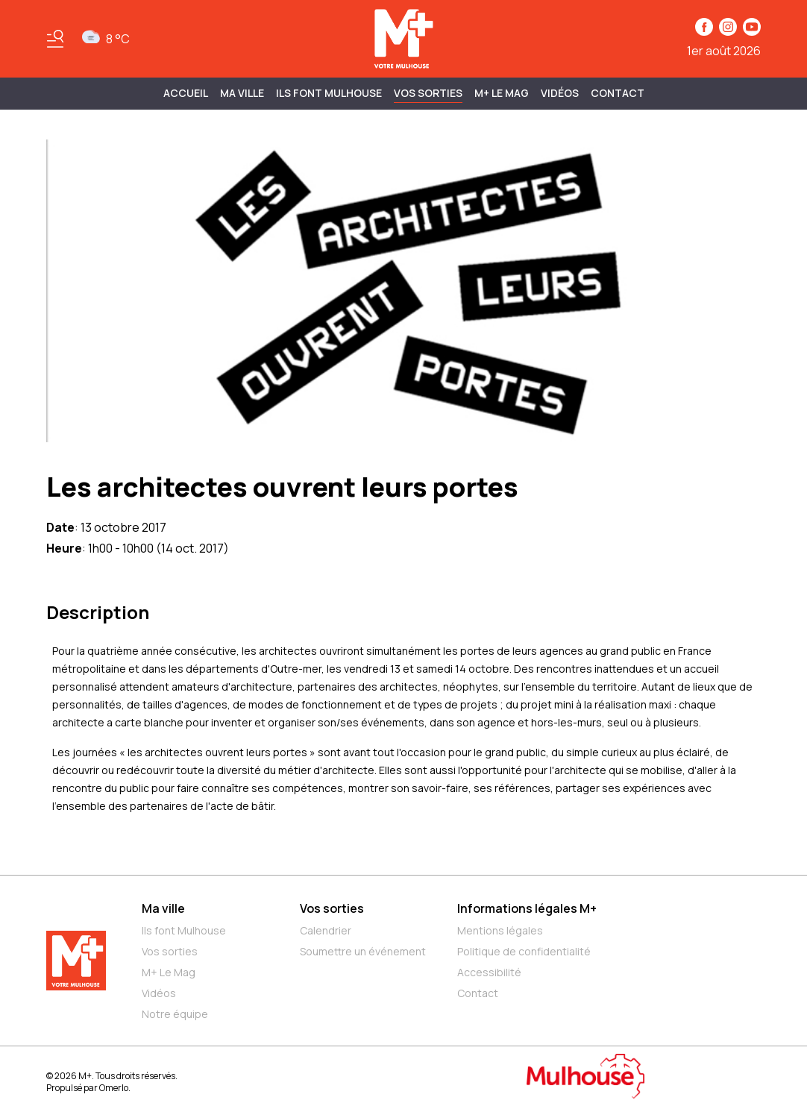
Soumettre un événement (363, 951)
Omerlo (113, 1087)
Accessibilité (489, 972)
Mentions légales (500, 930)
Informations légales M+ (527, 908)
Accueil (185, 93)
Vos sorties (428, 93)
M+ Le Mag (501, 93)
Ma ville (163, 908)
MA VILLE (242, 93)
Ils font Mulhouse (184, 930)
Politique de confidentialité (524, 951)
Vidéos (560, 93)
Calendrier (325, 930)
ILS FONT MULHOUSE (329, 93)
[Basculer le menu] (55, 39)
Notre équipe (175, 1014)
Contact (617, 93)
